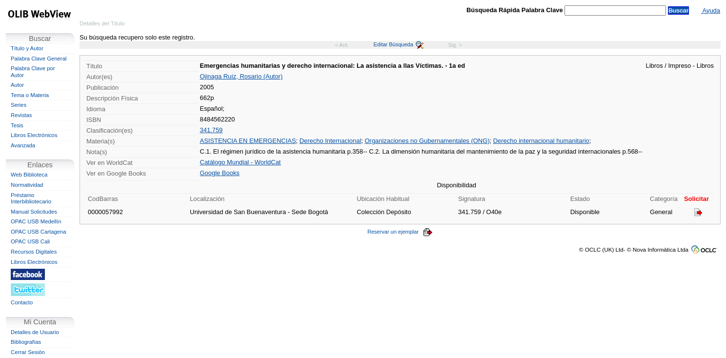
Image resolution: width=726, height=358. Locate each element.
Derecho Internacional (331, 140)
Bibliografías (26, 342)
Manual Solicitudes (34, 212)
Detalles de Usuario (35, 332)
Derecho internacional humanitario (541, 140)
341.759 (211, 130)
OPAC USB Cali (30, 241)
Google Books (220, 173)
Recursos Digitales (34, 252)
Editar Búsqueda (399, 44)
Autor (17, 85)
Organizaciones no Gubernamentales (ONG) (427, 140)
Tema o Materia (30, 95)
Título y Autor (27, 48)
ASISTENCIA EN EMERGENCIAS (248, 140)
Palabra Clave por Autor (33, 71)
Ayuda (710, 10)
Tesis (17, 125)
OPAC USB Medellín (36, 221)
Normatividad (27, 185)
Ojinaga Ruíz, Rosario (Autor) (241, 76)
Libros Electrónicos (34, 135)
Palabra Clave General (38, 58)
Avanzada (23, 145)
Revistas (21, 115)
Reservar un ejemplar (400, 232)
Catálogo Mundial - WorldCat (240, 162)
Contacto (22, 302)
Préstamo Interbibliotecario (31, 198)
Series (18, 105)
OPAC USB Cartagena (38, 232)
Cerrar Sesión (28, 352)
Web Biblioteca (29, 175)
